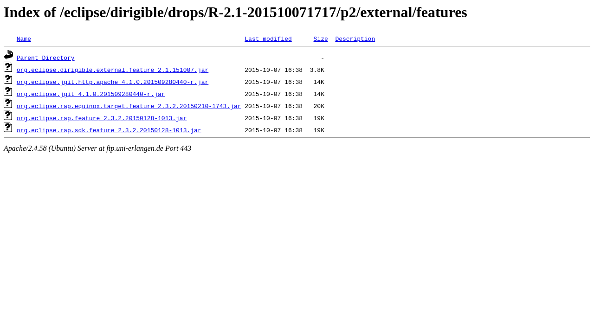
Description (355, 38)
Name (24, 38)
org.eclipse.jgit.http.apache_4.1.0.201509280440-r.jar (112, 81)
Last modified (268, 38)
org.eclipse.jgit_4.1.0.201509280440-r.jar (91, 94)
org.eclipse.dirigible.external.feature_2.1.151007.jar (112, 69)
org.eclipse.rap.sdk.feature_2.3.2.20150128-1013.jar (109, 130)
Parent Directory (46, 57)
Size (320, 38)
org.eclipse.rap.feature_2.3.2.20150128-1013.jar (102, 118)
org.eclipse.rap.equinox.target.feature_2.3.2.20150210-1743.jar (129, 106)
